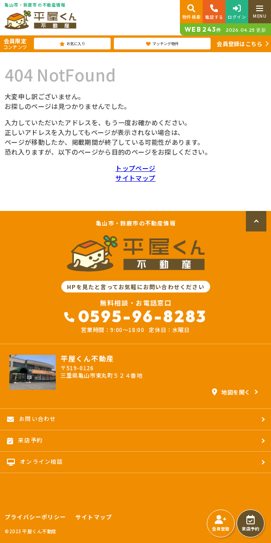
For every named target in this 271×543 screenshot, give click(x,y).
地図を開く (231, 392)
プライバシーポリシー (35, 517)
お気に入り (72, 44)
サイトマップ (135, 178)
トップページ (135, 168)
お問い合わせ (31, 418)
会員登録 (220, 523)
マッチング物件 (162, 44)
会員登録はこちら (239, 44)
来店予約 (250, 523)
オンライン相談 (35, 461)
